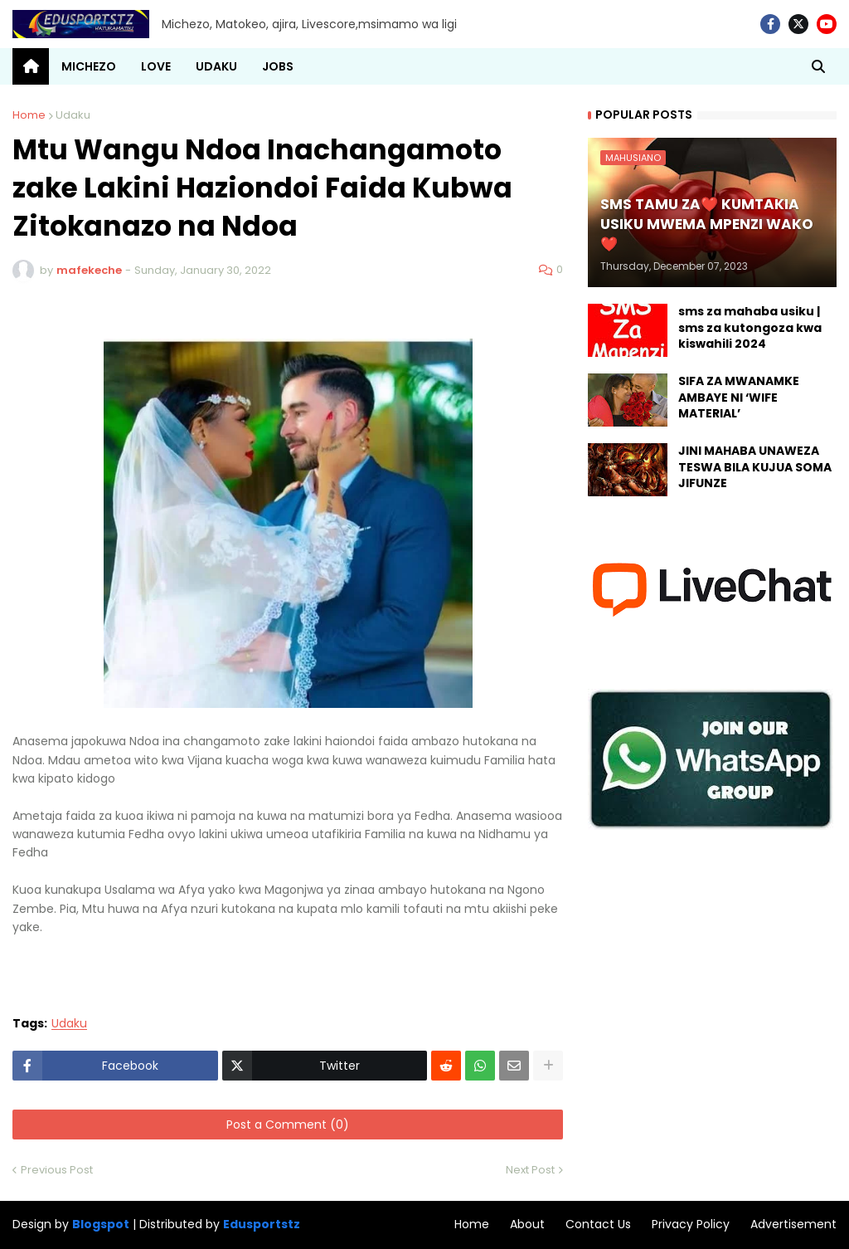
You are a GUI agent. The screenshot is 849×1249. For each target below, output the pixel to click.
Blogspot (100, 1224)
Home (29, 115)
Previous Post (57, 1169)
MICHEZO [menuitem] (88, 66)
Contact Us (598, 1224)
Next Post (530, 1169)
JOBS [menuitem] (278, 66)
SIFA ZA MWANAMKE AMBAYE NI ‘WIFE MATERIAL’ (738, 397)
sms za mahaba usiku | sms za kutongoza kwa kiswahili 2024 (750, 328)
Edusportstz (261, 1224)
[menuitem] (30, 66)
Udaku (73, 115)
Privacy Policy (691, 1224)
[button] (818, 66)
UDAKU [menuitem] (216, 66)
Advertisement (793, 1224)
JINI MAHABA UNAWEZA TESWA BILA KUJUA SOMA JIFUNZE (755, 467)
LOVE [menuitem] (156, 66)
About (527, 1224)
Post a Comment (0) (287, 1124)
